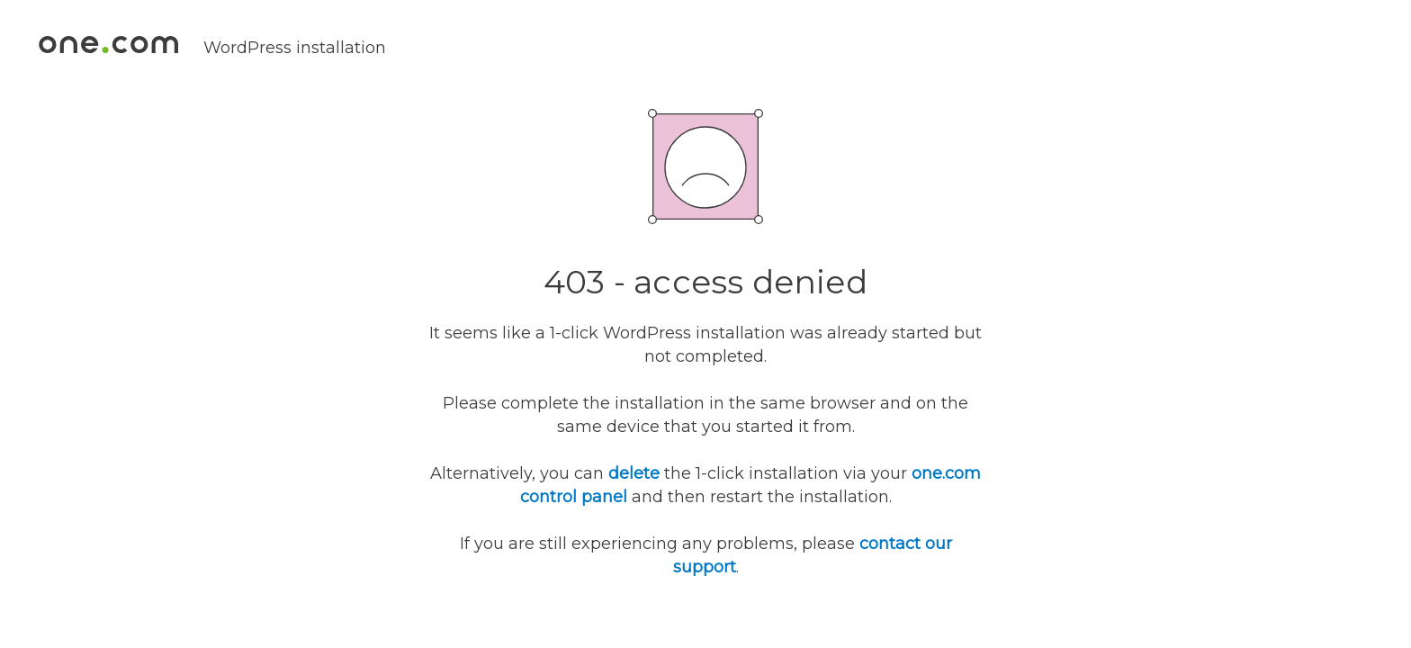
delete (634, 473)
